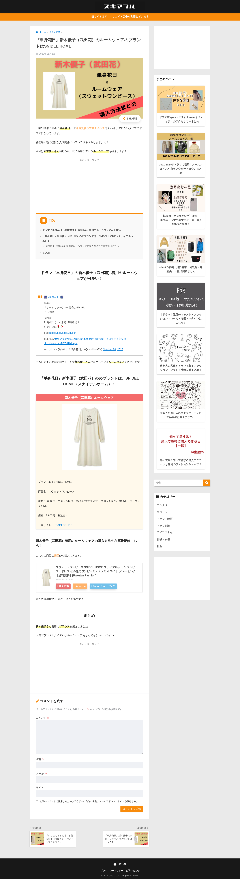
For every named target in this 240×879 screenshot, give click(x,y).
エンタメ (162, 503)
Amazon (81, 586)
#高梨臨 (121, 339)
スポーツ (162, 510)
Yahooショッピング (104, 586)
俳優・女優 (163, 538)
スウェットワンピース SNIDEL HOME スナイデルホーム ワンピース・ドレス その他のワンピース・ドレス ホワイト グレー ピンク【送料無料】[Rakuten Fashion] (97, 571)
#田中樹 (111, 339)
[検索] (206, 481)
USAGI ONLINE (63, 525)
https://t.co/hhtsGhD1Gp (68, 339)
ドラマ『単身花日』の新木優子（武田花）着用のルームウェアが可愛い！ (82, 230)
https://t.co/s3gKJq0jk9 (62, 332)
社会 (159, 544)
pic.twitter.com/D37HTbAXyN (61, 343)
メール (41, 773)
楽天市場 (64, 586)
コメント (43, 717)
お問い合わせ (133, 870)
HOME (120, 864)
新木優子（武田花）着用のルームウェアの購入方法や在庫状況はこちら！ (83, 246)
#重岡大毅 (88, 339)
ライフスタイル (166, 531)
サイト (40, 787)
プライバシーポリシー (111, 870)
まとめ (46, 252)
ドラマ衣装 (163, 524)
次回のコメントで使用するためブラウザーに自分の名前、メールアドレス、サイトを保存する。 (89, 801)
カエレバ (69, 580)
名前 (40, 759)
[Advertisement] (89, 185)
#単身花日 (54, 297)
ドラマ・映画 (164, 517)
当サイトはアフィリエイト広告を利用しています (120, 16)
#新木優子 (100, 339)
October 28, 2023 (113, 349)
